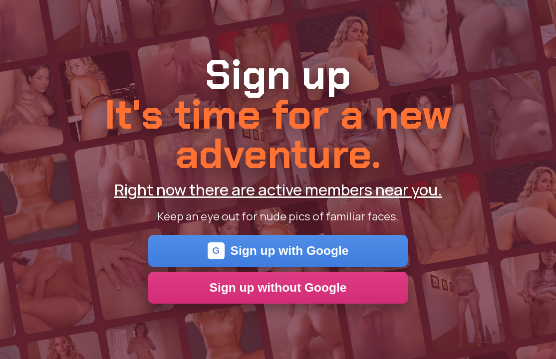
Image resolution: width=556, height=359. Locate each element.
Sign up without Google (278, 287)
